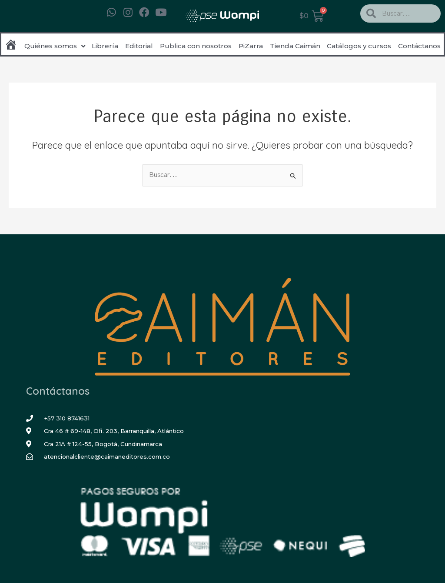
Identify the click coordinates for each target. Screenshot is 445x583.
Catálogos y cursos (359, 46)
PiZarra (251, 46)
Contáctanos (419, 46)
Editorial (139, 46)
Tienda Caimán (295, 46)
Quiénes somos (54, 46)
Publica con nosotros (196, 46)
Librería (105, 46)
